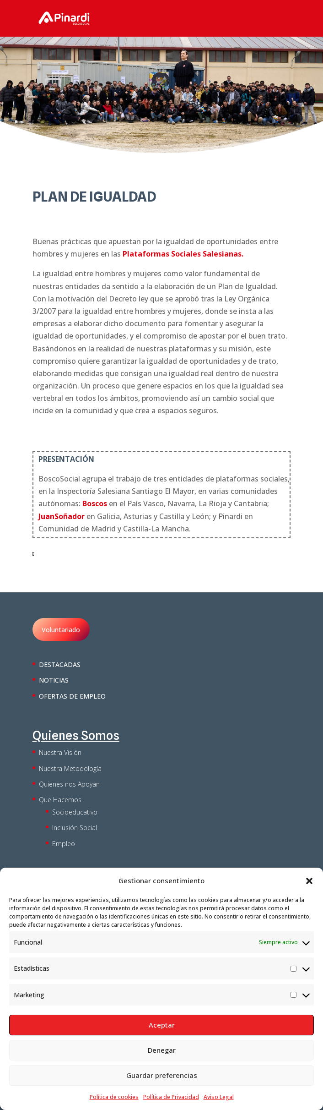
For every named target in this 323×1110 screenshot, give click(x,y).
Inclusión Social (74, 827)
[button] (309, 881)
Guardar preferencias (161, 1075)
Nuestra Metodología (70, 768)
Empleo (63, 843)
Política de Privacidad (171, 1097)
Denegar (162, 1050)
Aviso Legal (219, 1097)
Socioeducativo (74, 812)
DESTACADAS (60, 664)
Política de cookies (114, 1097)
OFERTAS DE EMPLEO (72, 696)
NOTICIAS (54, 680)
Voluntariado (61, 629)
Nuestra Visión (60, 752)
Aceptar (162, 1024)
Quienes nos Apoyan (69, 784)
